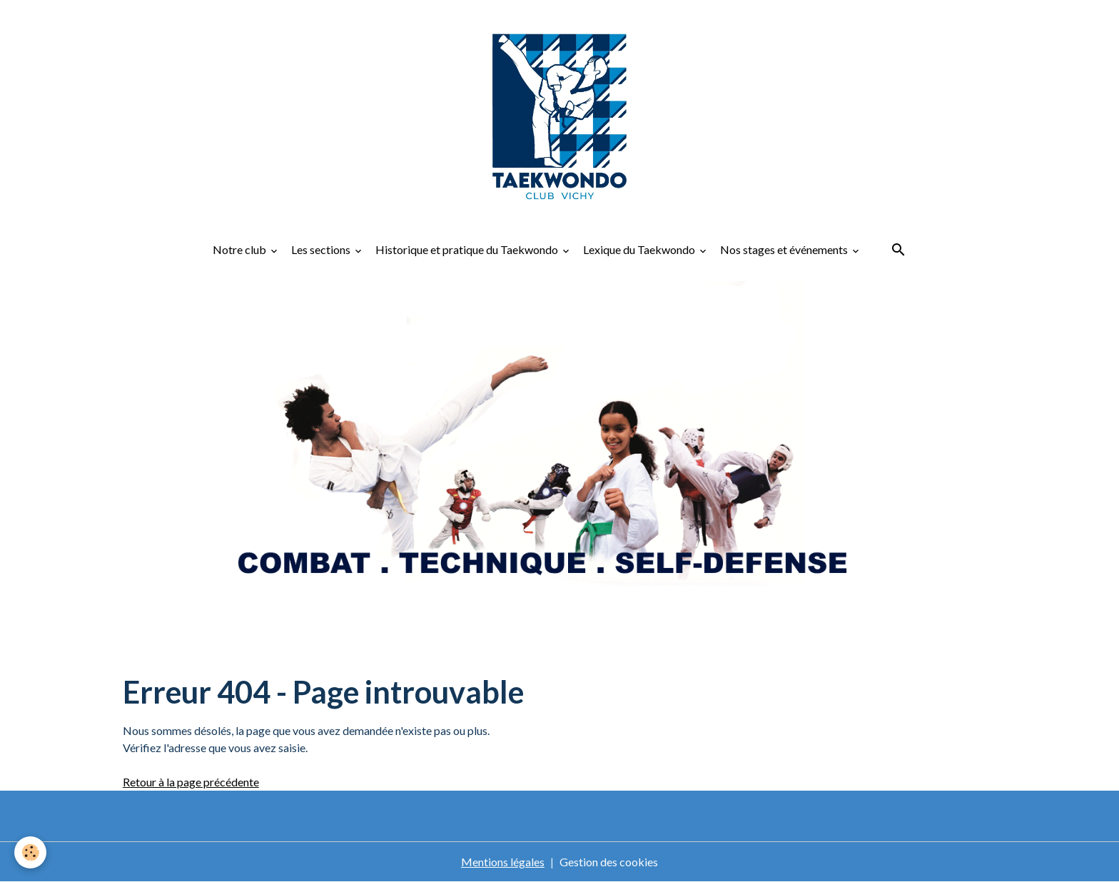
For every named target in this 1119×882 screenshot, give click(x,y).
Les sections (322, 249)
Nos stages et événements (785, 249)
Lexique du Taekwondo (640, 249)
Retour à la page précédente (191, 782)
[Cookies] (30, 852)
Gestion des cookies (609, 861)
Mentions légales (503, 861)
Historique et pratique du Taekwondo (467, 249)
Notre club (240, 249)
